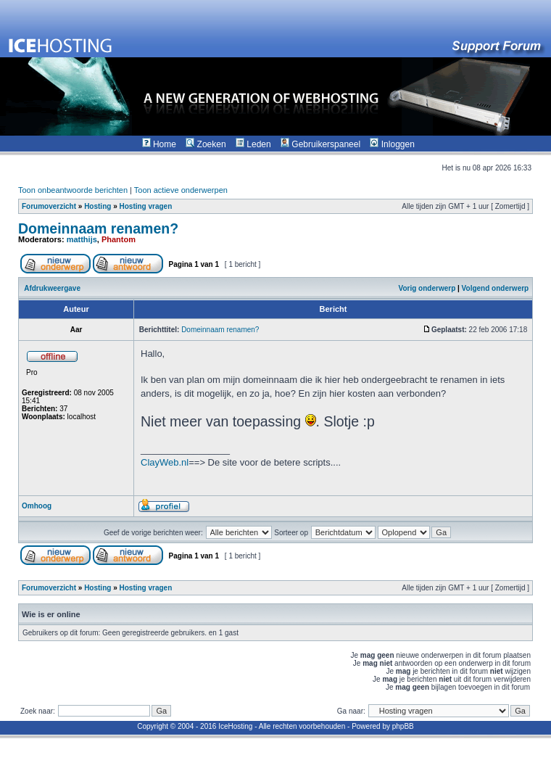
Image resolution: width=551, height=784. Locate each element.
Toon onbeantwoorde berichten (73, 190)
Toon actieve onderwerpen (181, 190)
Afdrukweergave (52, 288)
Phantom (119, 239)
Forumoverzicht (49, 206)
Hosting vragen (145, 206)
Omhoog (36, 506)
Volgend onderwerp (495, 288)
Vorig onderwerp (427, 288)
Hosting (97, 206)
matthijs (82, 239)
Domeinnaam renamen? (98, 228)
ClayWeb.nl (164, 462)
